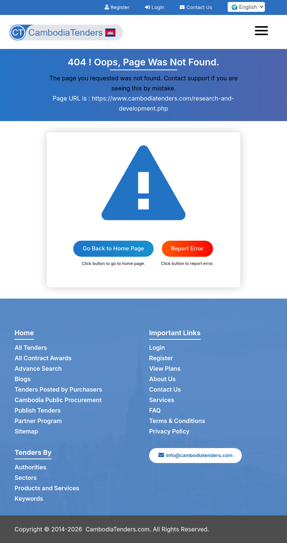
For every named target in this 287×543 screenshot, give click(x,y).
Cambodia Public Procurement (58, 400)
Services (162, 400)
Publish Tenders (38, 410)
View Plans (165, 369)
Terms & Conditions (177, 421)
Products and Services (47, 488)
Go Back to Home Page (113, 248)
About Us (162, 379)
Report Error (187, 248)
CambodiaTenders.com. (119, 529)
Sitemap (26, 431)
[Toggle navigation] (263, 32)
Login (154, 7)
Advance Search (38, 369)
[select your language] (246, 7)
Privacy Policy (169, 431)
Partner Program (38, 421)
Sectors (26, 478)
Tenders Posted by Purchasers (59, 390)
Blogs (23, 379)
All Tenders (31, 348)
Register (117, 7)
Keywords (29, 499)
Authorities (30, 467)
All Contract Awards (43, 358)
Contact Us (196, 7)
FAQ (155, 410)
